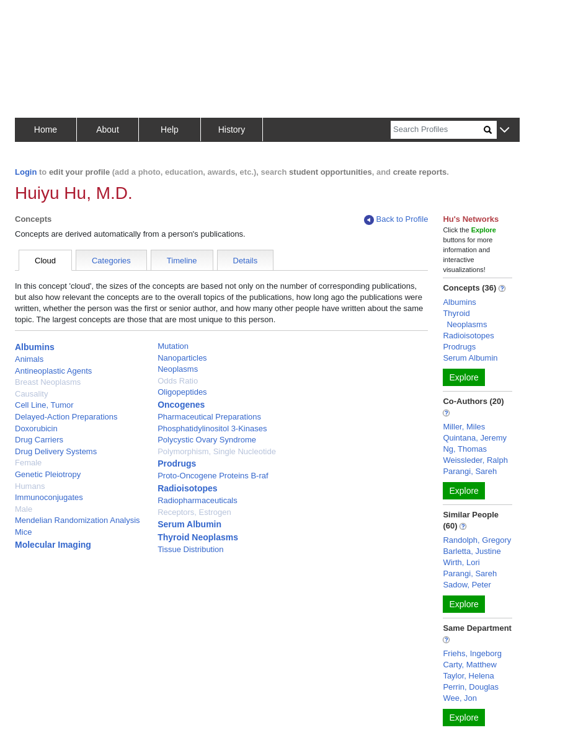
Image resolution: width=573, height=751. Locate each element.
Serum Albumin (189, 524)
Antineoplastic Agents (53, 371)
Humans (30, 486)
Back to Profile (396, 219)
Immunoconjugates (49, 497)
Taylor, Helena (468, 675)
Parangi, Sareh (470, 471)
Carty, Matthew (469, 664)
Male (23, 509)
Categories (111, 260)
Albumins (35, 347)
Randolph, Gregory (477, 540)
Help (170, 129)
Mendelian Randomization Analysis (77, 520)
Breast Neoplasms (48, 382)
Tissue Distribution (190, 549)
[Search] (437, 130)
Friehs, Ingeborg (472, 653)
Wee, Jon (460, 698)
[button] (504, 130)
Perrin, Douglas (471, 687)
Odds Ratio (178, 380)
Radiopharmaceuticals (198, 500)
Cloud (45, 260)
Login (26, 172)
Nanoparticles (182, 357)
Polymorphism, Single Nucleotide (217, 451)
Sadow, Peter (467, 584)
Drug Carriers (39, 439)
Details (245, 260)
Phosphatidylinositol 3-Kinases (212, 428)
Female (28, 462)
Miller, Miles (464, 426)
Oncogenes (181, 405)
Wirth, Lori (461, 562)
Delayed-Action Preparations (66, 416)
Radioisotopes (187, 488)
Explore (463, 377)
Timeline (182, 260)
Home (45, 129)
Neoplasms (178, 369)
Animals (29, 359)
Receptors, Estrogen (194, 512)
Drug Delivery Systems (56, 451)
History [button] (232, 129)
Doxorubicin (36, 428)
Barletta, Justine (471, 551)
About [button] (107, 129)
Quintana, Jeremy (475, 437)
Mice (23, 532)
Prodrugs (177, 463)
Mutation (173, 346)
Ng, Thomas (465, 449)
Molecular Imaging (53, 545)
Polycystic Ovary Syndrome (207, 439)
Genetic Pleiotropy (48, 474)
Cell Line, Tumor (44, 405)
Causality (31, 393)
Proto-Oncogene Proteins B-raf (213, 475)
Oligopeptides (182, 392)
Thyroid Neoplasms (198, 537)
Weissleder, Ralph (475, 460)
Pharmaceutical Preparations (209, 416)
